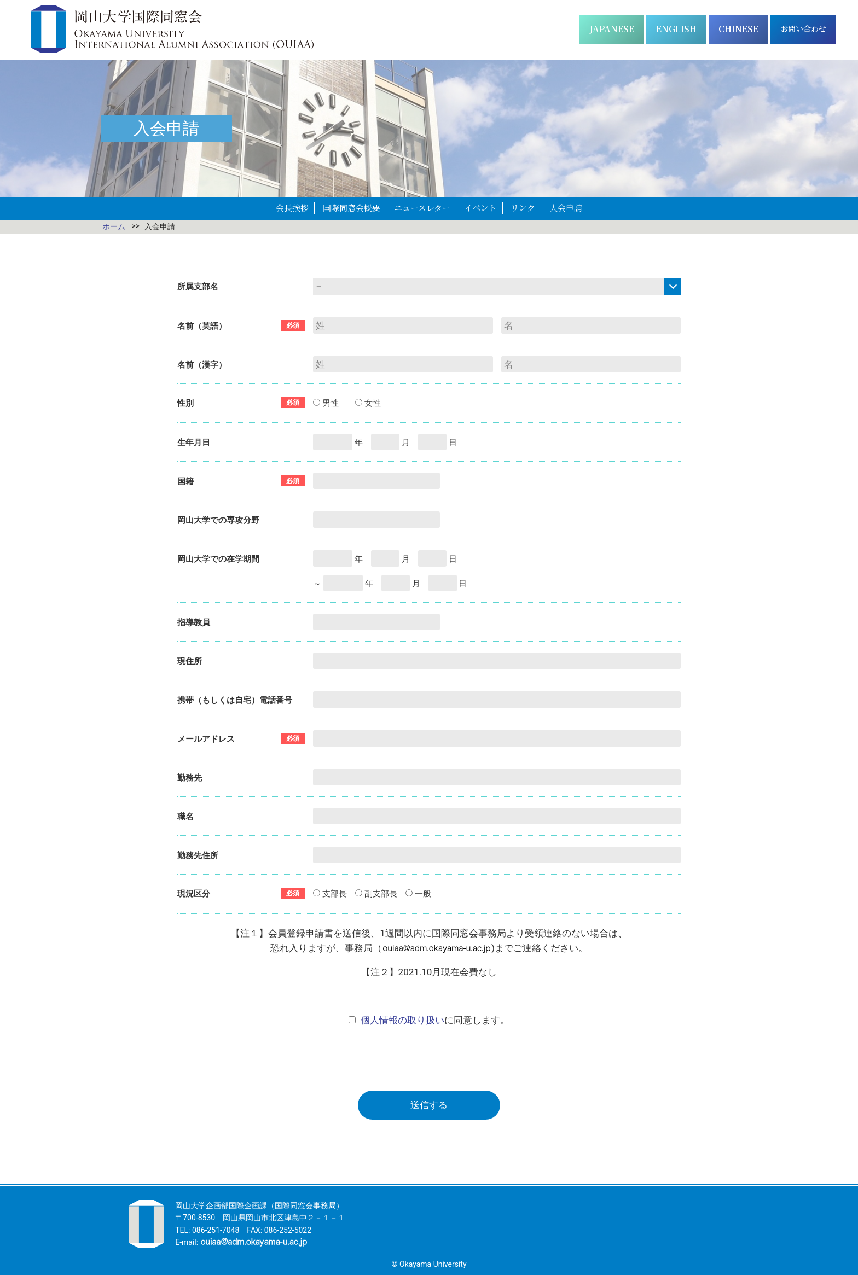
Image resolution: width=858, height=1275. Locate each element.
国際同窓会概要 (351, 207)
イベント (480, 207)
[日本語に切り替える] (611, 29)
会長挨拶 (292, 207)
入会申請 (565, 207)
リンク (523, 207)
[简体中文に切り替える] (738, 29)
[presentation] (429, 1058)
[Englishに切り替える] (676, 29)
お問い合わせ (803, 28)
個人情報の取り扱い (402, 1020)
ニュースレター (422, 207)
